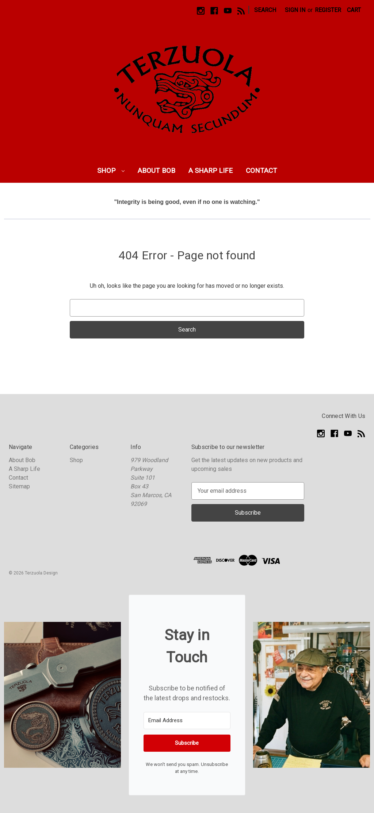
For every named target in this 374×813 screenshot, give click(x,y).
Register (328, 10)
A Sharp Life (210, 170)
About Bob (156, 170)
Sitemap (19, 486)
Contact (261, 170)
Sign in (295, 10)
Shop (111, 170)
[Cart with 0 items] (354, 10)
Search (265, 10)
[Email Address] (187, 720)
